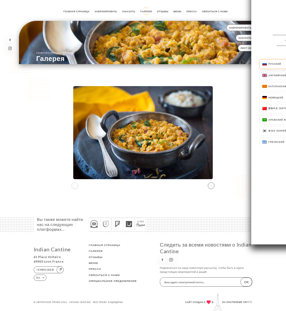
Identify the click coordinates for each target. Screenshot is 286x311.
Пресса (192, 11)
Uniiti (247, 302)
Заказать (128, 11)
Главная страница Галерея (55, 52)
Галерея (146, 11)
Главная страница (76, 11)
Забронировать (106, 11)
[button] (211, 186)
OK (246, 282)
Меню (177, 11)
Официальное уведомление (113, 280)
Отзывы (162, 11)
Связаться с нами (215, 11)
